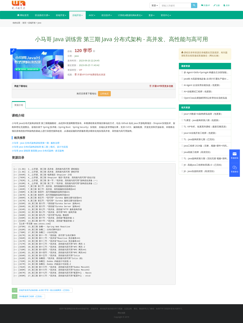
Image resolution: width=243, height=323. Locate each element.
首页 (24, 22)
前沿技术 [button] (106, 15)
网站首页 (23, 15)
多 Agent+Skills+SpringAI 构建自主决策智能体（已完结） (212, 72)
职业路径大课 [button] (42, 15)
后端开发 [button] (77, 15)
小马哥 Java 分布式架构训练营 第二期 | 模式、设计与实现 (40, 146)
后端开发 (32, 22)
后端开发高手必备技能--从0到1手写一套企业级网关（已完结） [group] (45, 290)
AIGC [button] (92, 15)
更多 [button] (151, 15)
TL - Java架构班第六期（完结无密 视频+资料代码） (208, 158)
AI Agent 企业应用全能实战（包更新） (202, 85)
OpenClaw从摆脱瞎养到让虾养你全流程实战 (205, 97)
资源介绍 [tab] (18, 104)
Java (39, 22)
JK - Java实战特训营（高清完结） (200, 171)
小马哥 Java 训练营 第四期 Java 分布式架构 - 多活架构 (38, 150)
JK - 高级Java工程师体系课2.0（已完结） (203, 164)
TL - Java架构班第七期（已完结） (200, 139)
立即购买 (104, 93)
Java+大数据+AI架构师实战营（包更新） (203, 113)
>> (15, 290)
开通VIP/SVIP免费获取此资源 (91, 74)
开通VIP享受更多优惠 (161, 86)
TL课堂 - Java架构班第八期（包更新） (202, 120)
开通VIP (205, 5)
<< (15, 296)
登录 (226, 5)
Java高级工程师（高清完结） (198, 152)
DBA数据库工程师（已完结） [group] (31, 296)
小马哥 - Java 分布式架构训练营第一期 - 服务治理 (35, 142)
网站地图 (121, 313)
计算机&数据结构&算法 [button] (130, 15)
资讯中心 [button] (166, 15)
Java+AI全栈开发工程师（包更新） (200, 132)
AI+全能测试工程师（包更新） (198, 91)
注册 (217, 5)
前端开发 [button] (61, 15)
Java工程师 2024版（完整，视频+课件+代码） (206, 145)
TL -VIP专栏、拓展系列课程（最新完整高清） (206, 126)
